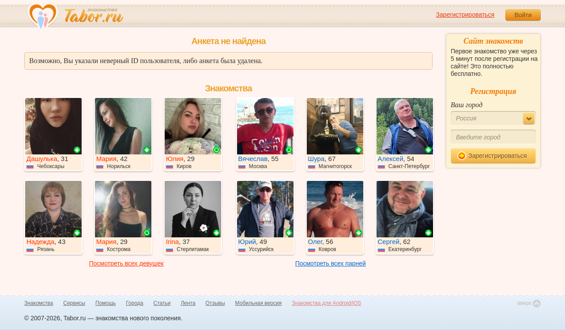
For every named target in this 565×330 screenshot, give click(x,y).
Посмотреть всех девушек (126, 263)
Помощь (105, 303)
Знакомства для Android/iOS (326, 303)
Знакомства (38, 303)
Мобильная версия (258, 303)
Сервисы (74, 303)
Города (134, 303)
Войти (522, 15)
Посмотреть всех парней (330, 263)
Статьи (162, 303)
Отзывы (215, 303)
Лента (188, 303)
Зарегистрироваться (465, 14)
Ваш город (466, 105)
